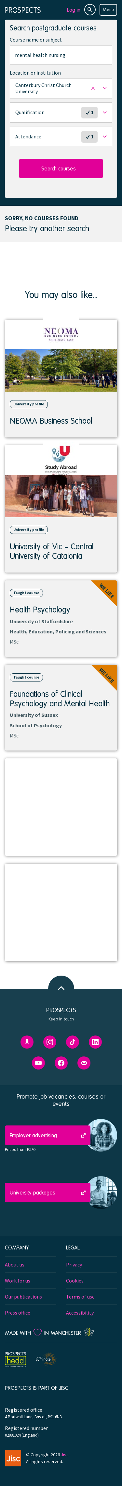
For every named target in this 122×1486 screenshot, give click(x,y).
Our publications (23, 1296)
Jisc (65, 1455)
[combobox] (61, 55)
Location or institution (35, 72)
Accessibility (80, 1312)
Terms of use (80, 1296)
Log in (73, 10)
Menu (108, 9)
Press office (17, 1312)
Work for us (17, 1280)
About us (14, 1264)
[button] (61, 88)
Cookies (75, 1280)
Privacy (74, 1264)
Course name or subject (36, 39)
